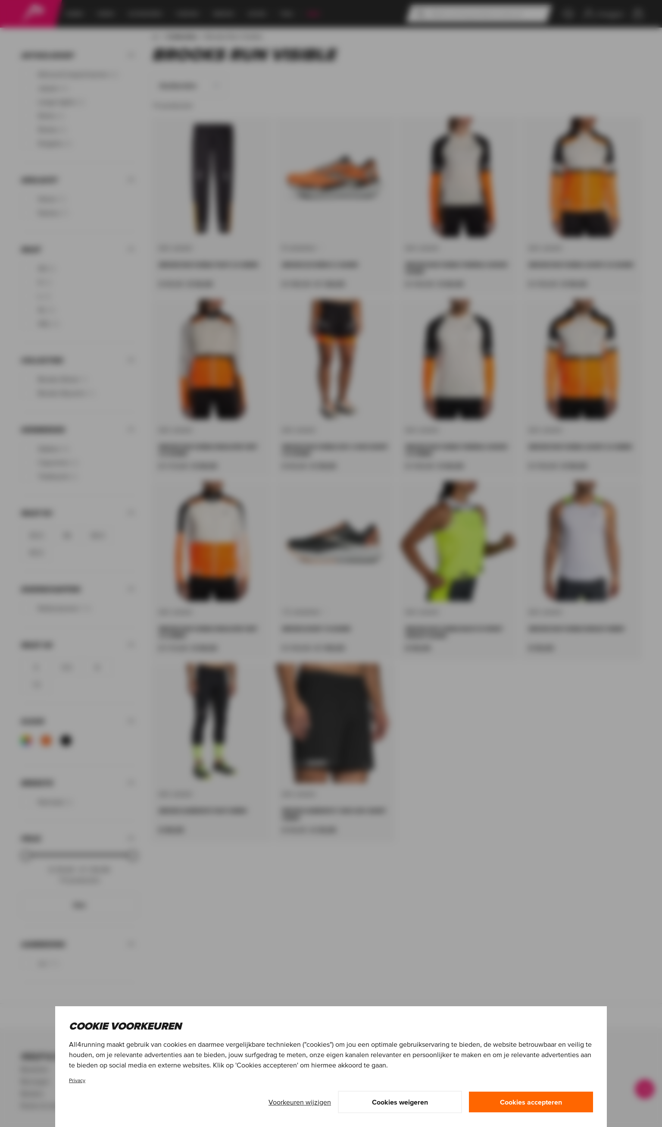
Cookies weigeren (400, 1102)
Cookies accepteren (531, 1102)
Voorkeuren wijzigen (300, 1102)
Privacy (77, 1080)
